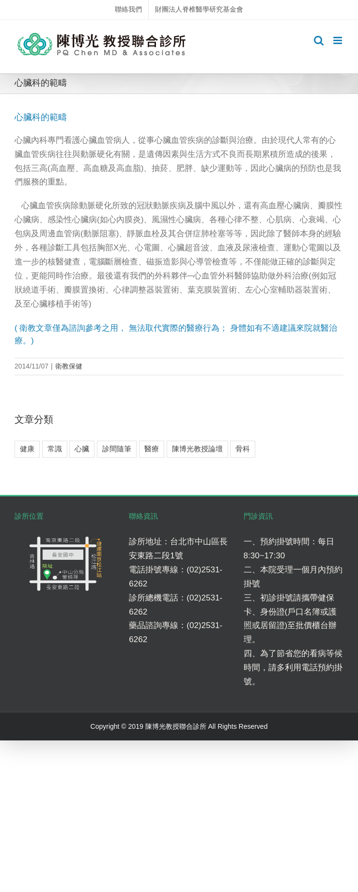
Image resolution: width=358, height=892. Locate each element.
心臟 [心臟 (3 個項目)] (82, 449)
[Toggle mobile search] (319, 40)
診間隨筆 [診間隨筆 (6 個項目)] (116, 449)
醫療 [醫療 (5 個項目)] (151, 449)
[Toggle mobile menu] (338, 40)
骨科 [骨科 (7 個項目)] (242, 449)
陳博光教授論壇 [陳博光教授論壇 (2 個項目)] (197, 449)
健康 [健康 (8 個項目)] (27, 449)
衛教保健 (68, 366)
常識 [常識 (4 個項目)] (54, 449)
